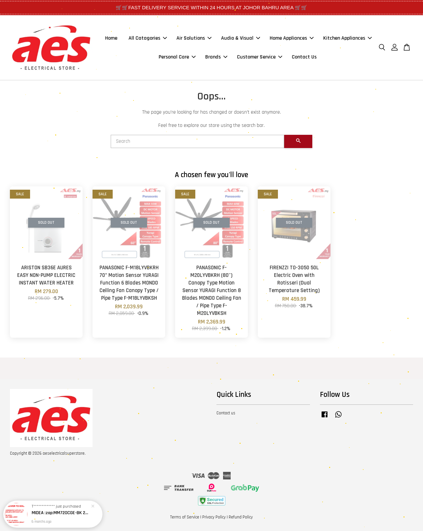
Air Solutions (194, 38)
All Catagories (148, 38)
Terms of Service (184, 517)
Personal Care (177, 57)
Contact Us (304, 57)
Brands (216, 57)
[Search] (197, 141)
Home (111, 38)
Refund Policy (241, 517)
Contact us (225, 413)
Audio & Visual (240, 38)
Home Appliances (292, 38)
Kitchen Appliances (347, 38)
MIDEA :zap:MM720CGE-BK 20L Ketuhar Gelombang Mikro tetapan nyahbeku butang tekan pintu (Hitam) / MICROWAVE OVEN (61, 514)
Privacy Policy (214, 517)
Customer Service (259, 57)
